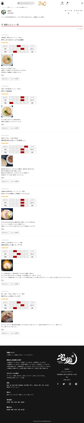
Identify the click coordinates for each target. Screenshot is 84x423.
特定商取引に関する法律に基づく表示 (67, 374)
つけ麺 (14, 376)
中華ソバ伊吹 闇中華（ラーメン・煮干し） (11, 89)
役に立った (5, 79)
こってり (24, 394)
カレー (18, 378)
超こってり (30, 394)
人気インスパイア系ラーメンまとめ (41, 366)
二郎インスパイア (26, 376)
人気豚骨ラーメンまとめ (13, 364)
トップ (3, 7)
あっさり (15, 394)
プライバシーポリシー (67, 372)
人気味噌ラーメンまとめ (39, 362)
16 (68, 13)
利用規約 (67, 369)
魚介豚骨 (26, 385)
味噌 (13, 385)
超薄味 (8, 402)
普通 (20, 394)
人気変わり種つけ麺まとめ (41, 368)
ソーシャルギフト (28, 355)
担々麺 (47, 385)
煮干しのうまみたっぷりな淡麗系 (12, 40)
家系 (40, 385)
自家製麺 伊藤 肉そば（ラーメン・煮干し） (12, 37)
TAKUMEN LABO (11, 378)
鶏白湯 (36, 385)
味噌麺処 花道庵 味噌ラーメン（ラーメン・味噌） (13, 191)
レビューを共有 (14, 79)
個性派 (8, 387)
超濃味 (22, 402)
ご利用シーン (10, 355)
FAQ (67, 377)
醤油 (8, 385)
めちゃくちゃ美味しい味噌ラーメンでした (15, 193)
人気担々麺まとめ (11, 366)
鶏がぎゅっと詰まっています (11, 296)
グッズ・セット (15, 387)
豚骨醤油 (21, 385)
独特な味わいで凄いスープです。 (12, 245)
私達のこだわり (19, 355)
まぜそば (19, 376)
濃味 (19, 402)
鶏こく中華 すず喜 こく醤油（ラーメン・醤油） (13, 294)
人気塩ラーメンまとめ (26, 362)
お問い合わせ (66, 380)
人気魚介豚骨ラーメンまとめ (27, 364)
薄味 (12, 402)
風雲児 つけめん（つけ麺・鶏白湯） (10, 138)
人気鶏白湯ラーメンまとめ (24, 366)
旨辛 (43, 385)
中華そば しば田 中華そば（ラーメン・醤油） (12, 242)
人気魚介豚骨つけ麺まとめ (26, 368)
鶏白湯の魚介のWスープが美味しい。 (13, 140)
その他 (22, 378)
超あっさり (10, 394)
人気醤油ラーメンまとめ (13, 362)
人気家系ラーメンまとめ (42, 364)
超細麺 (8, 409)
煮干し (31, 385)
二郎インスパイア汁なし (38, 376)
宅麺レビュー (10, 7)
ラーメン (9, 376)
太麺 (19, 409)
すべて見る (80, 29)
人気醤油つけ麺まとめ (12, 368)
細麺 (12, 409)
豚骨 (16, 385)
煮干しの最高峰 (6, 91)
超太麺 (22, 409)
